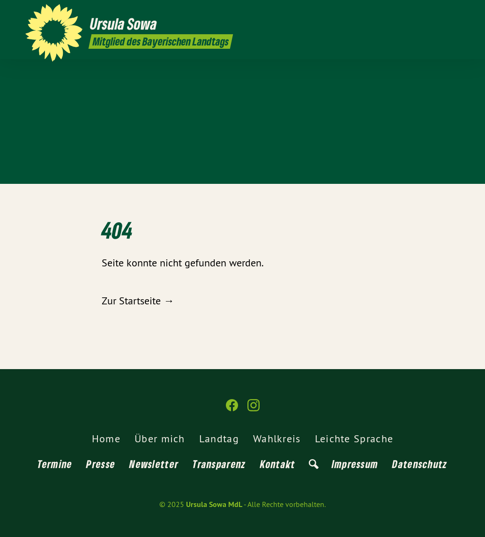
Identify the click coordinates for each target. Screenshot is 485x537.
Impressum (355, 463)
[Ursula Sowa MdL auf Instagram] (455, 12)
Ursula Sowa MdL (214, 504)
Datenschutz (419, 463)
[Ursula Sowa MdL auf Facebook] (440, 12)
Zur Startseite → (138, 300)
